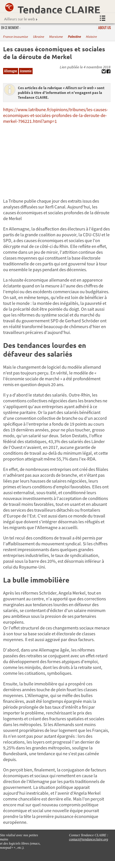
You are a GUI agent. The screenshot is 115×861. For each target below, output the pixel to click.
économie (26, 71)
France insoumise (15, 36)
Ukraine (38, 36)
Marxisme (56, 36)
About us (104, 27)
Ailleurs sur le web (20, 19)
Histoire (91, 36)
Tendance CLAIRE (59, 9)
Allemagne (10, 71)
